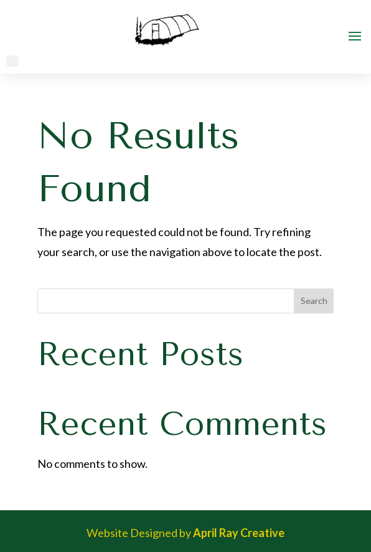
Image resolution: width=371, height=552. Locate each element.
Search (314, 300)
